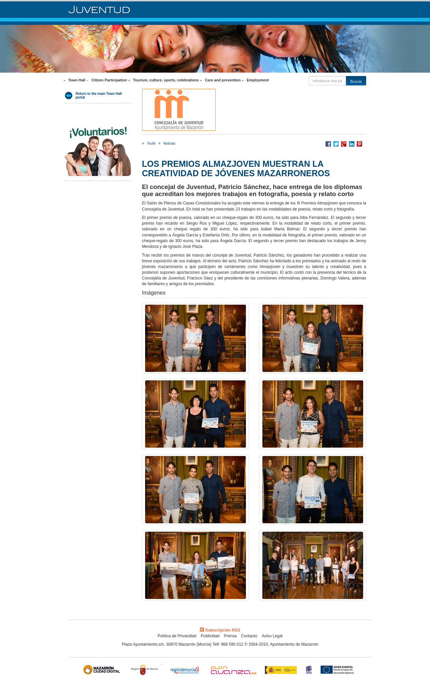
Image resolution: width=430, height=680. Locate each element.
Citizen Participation (109, 80)
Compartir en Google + (343, 144)
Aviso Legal (272, 636)
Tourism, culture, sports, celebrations (166, 80)
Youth (151, 143)
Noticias (169, 143)
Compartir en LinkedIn (351, 144)
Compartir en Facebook (328, 144)
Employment (258, 80)
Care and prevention (223, 80)
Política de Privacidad (177, 636)
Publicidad (210, 636)
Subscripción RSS (220, 630)
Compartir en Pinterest (359, 144)
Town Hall (76, 80)
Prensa (230, 636)
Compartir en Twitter (336, 144)
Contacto (249, 636)
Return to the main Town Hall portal (99, 95)
